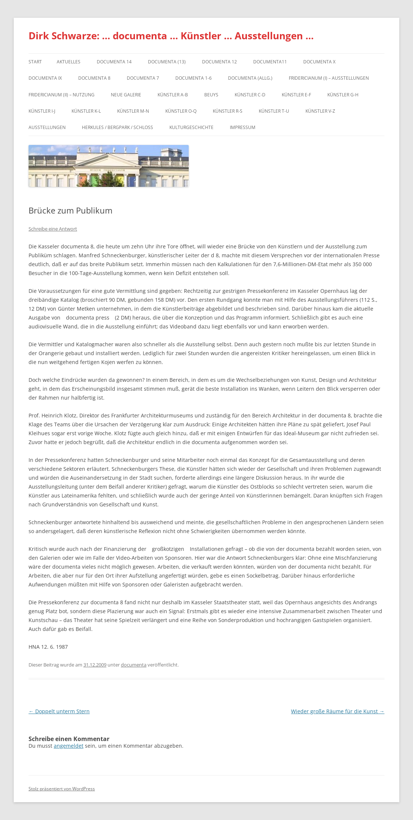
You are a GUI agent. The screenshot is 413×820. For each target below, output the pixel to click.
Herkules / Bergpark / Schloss (117, 127)
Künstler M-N (133, 111)
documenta (133, 664)
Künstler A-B (173, 95)
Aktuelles (68, 62)
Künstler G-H (343, 95)
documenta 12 (219, 62)
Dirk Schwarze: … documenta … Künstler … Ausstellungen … (171, 35)
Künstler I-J (42, 111)
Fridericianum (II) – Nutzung (62, 95)
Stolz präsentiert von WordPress (62, 789)
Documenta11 (270, 62)
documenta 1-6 (193, 78)
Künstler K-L (86, 111)
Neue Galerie (126, 95)
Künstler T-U (274, 111)
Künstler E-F (296, 95)
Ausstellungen (47, 127)
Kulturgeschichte (191, 127)
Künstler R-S (227, 111)
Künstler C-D (250, 95)
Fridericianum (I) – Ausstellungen (329, 78)
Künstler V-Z (320, 111)
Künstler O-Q (180, 111)
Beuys (211, 95)
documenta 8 (94, 78)
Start (35, 62)
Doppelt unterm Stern (59, 711)
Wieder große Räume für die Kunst (337, 711)
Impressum (242, 127)
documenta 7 (143, 78)
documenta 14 (114, 62)
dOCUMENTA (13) (167, 62)
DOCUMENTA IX (45, 78)
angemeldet (68, 745)
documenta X (319, 62)
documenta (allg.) (250, 78)
